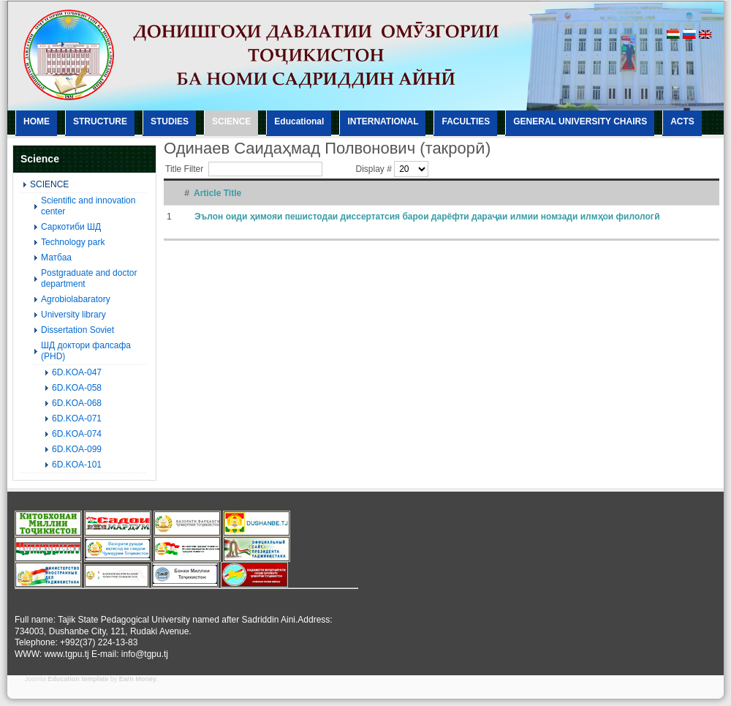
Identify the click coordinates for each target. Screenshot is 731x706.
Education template (78, 679)
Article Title (217, 193)
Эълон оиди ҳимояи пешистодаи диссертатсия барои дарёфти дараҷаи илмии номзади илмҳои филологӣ (426, 216)
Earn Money (137, 679)
